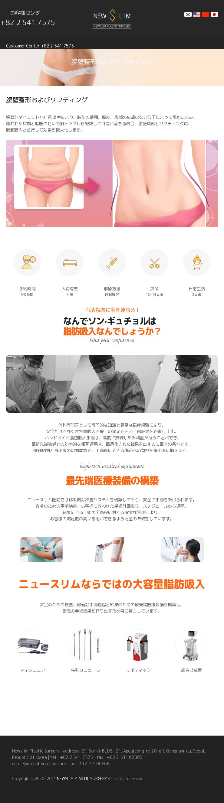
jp (214, 14)
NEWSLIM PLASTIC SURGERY (82, 778)
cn (205, 14)
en (196, 14)
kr (188, 14)
